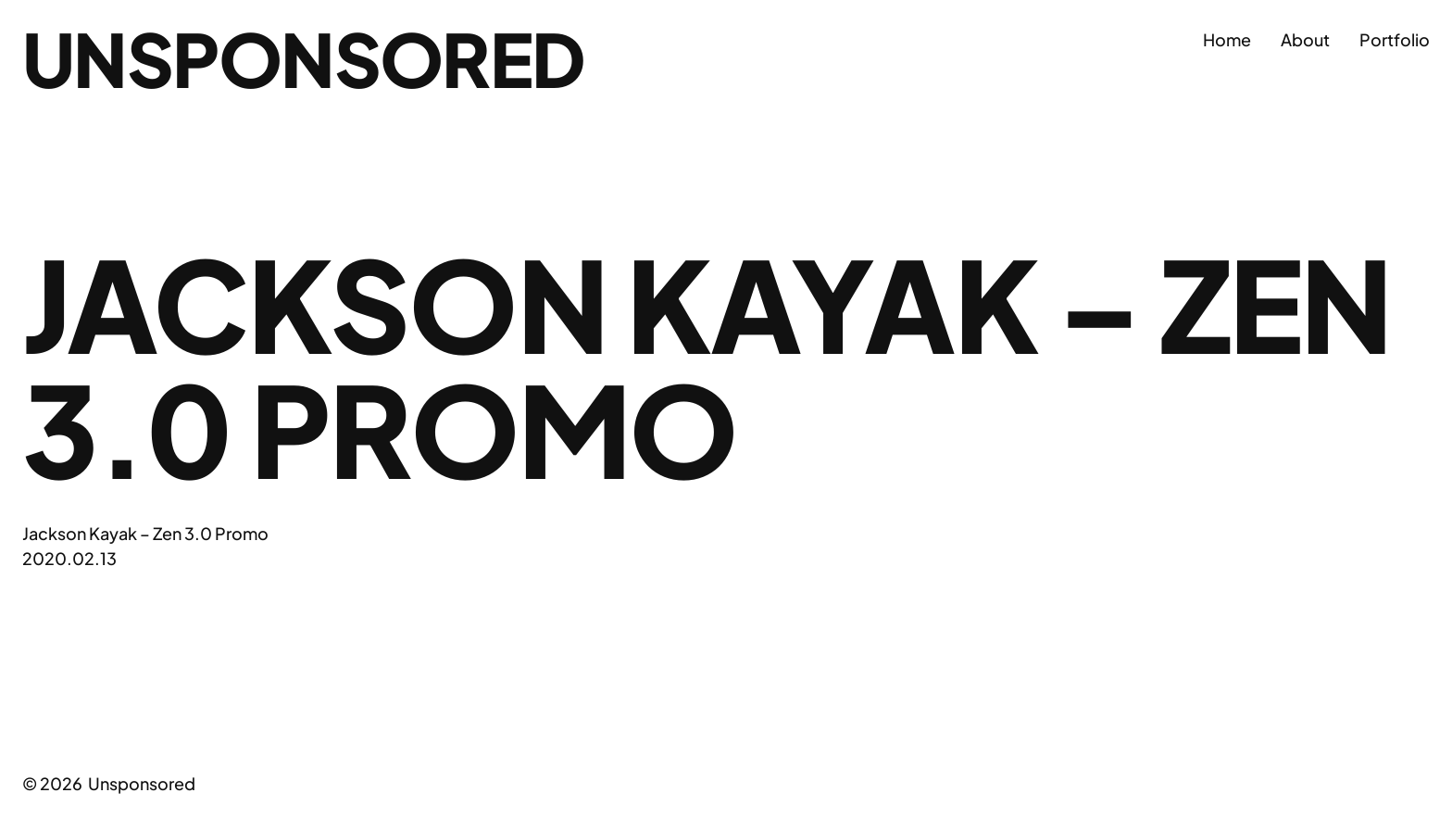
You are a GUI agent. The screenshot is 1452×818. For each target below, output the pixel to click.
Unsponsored (303, 58)
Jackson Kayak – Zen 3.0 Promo (145, 533)
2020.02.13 (69, 558)
